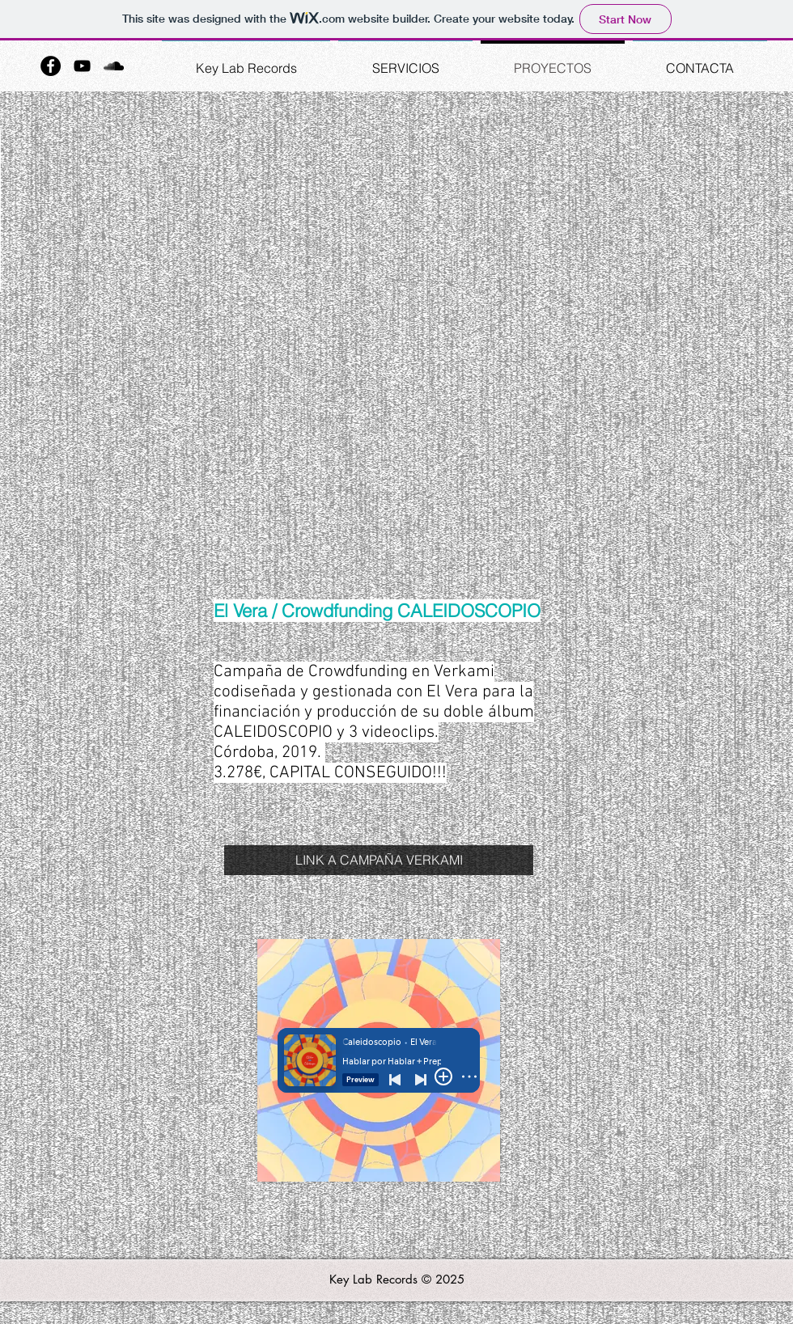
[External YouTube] (396, 341)
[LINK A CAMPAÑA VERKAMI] (378, 860)
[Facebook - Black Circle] (50, 66)
